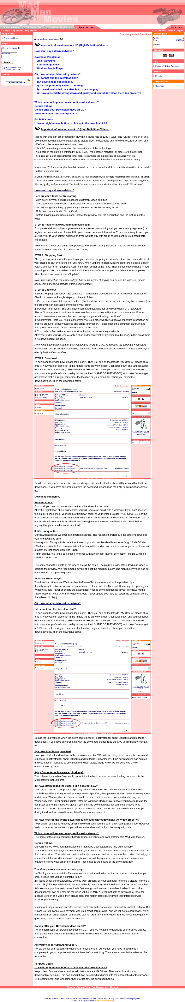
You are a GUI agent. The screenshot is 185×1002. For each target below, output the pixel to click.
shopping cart (160, 34)
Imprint (180, 31)
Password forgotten (12, 69)
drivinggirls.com (34, 27)
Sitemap (92, 993)
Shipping (71, 987)
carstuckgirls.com (11, 27)
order (157, 45)
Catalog (5, 31)
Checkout (171, 31)
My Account (176, 27)
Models (158, 76)
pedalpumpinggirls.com (61, 27)
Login (5, 44)
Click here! (159, 86)
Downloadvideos (86, 27)
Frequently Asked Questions (24, 31)
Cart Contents (158, 31)
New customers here (12, 67)
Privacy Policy (83, 987)
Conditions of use (100, 987)
